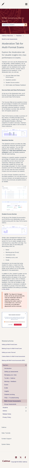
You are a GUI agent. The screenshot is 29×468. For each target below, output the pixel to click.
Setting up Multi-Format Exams (9, 344)
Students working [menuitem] (9, 394)
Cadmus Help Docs (7, 35)
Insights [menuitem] (6, 391)
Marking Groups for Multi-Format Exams (12, 348)
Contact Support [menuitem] (6, 438)
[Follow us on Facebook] (25, 457)
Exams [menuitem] (6, 384)
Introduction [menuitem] (8, 368)
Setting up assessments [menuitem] (11, 371)
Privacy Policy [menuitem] (7, 417)
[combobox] (13, 24)
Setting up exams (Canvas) (9, 352)
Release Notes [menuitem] (7, 414)
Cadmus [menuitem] (4, 427)
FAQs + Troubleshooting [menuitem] (11, 397)
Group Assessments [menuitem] (10, 404)
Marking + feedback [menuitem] (10, 381)
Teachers (19, 35)
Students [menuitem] (5, 407)
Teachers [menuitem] (5, 365)
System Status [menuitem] (6, 444)
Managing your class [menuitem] (10, 375)
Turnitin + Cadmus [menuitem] (9, 378)
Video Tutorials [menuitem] (6, 433)
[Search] (25, 24)
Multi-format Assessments (9, 39)
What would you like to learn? (13, 19)
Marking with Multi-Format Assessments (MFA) (13, 360)
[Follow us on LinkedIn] (16, 457)
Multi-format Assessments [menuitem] (12, 401)
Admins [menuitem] (5, 411)
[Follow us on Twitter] (21, 457)
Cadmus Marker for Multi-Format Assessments (13, 356)
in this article (5, 289)
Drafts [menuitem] (6, 388)
